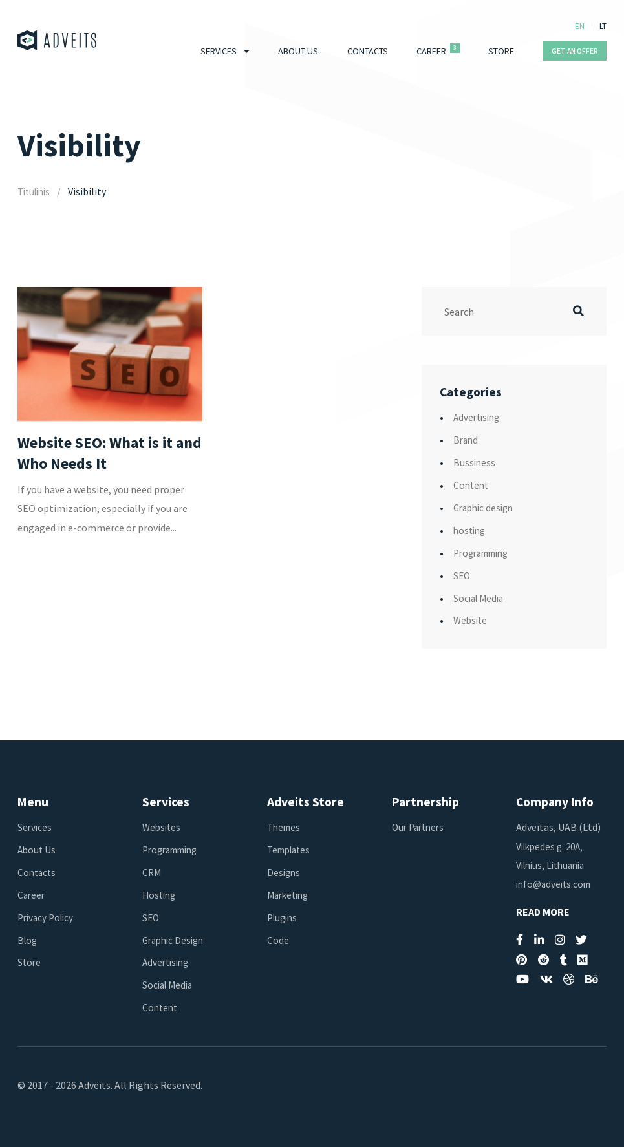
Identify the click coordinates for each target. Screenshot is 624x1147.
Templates (291, 849)
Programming (485, 552)
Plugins (284, 917)
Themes (285, 826)
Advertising (478, 417)
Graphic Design (175, 940)
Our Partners (420, 826)
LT (603, 26)
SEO (462, 575)
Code (278, 940)
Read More (543, 912)
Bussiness (475, 462)
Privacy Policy (47, 917)
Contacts (367, 51)
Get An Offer (575, 51)
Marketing (290, 894)
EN (580, 26)
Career (431, 51)
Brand (466, 439)
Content (472, 484)
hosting (470, 530)
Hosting (160, 894)
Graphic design (486, 507)
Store (501, 51)
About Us (298, 51)
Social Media (480, 598)
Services (218, 51)
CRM (152, 872)
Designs (284, 872)
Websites (162, 826)
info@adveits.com (556, 883)
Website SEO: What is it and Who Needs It (98, 454)
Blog (28, 940)
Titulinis (36, 191)
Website (471, 620)
